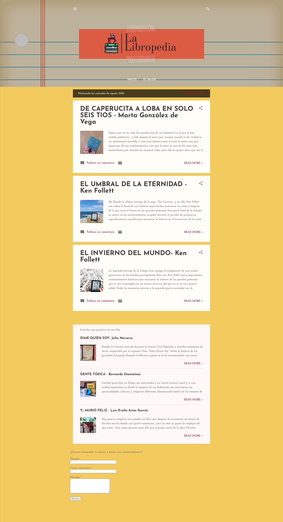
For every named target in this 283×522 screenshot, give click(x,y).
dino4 (151, 512)
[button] (201, 109)
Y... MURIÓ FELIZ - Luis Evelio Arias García (114, 410)
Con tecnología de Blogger (141, 505)
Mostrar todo (194, 93)
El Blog (149, 79)
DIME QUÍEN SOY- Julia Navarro (106, 338)
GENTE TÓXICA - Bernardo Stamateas (110, 374)
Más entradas (141, 317)
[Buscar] (208, 9)
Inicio (132, 79)
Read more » (193, 163)
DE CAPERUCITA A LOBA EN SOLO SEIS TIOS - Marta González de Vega (136, 115)
